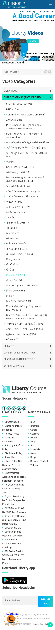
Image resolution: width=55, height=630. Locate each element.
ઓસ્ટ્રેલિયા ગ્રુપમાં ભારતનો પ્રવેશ (23, 191)
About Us (8, 457)
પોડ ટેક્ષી (10, 269)
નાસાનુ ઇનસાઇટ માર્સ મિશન (19, 254)
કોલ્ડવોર (10, 217)
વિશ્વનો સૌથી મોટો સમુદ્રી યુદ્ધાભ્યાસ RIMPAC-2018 (24, 308)
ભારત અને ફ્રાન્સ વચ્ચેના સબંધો (22, 285)
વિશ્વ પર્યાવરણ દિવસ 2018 (19, 301)
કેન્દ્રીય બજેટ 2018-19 (18, 207)
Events (32, 437)
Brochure (33, 426)
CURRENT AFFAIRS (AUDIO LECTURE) (25, 114)
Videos (33, 465)
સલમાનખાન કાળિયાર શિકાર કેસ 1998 (24, 323)
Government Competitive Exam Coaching (11, 543)
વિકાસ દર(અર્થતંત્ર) (16, 290)
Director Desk (10, 422)
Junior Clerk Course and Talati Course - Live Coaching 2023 (14, 520)
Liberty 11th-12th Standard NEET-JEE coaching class (12, 465)
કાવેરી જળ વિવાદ (14, 201)
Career (32, 429)
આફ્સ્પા (10, 161)
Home (21, 41)
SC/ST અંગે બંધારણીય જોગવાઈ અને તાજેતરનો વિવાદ (24, 135)
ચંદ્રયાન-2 (11, 228)
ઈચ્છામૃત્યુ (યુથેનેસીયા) (17, 172)
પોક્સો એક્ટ (12, 264)
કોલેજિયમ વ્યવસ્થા (15, 212)
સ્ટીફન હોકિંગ (13, 339)
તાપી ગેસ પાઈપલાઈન (16, 243)
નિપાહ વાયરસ (13, 259)
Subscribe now (45, 601)
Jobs (32, 445)
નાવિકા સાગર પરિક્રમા (17, 248)
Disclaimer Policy (12, 453)
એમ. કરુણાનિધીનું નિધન (18, 186)
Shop (32, 457)
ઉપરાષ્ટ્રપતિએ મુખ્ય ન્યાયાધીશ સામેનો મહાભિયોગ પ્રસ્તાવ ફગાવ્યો (25, 179)
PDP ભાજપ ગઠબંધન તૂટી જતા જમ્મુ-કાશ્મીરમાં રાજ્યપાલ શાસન (24, 127)
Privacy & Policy (23, 618)
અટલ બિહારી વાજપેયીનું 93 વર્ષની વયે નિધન (27, 142)
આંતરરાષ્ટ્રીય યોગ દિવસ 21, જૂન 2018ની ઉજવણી (26, 155)
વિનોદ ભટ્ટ (11, 296)
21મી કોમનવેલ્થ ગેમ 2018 (19, 104)
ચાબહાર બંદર (12, 233)
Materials (34, 449)
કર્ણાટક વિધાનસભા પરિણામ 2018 (22, 196)
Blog (31, 422)
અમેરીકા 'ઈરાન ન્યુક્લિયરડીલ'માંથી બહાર (26, 147)
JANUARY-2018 (14, 120)
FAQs (32, 441)
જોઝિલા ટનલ (13, 238)
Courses (33, 433)
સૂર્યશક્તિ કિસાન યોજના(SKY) (21, 334)
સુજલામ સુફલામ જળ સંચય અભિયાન (24, 329)
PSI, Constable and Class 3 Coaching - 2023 (13, 488)
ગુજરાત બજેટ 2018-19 (17, 222)
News (32, 453)
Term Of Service (41, 618)
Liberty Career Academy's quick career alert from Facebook (14, 477)
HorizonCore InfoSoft (41, 624)
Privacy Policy (10, 433)
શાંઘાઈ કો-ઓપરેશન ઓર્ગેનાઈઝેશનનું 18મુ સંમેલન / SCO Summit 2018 (26, 317)
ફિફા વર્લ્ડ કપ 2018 (15, 275)
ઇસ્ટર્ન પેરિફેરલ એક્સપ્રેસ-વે (20, 167)
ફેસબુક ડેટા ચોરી (14, 280)
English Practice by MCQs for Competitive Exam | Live (13, 500)
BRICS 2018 (12, 109)
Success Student (38, 461)
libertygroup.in (23, 614)
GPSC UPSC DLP (12, 527)
